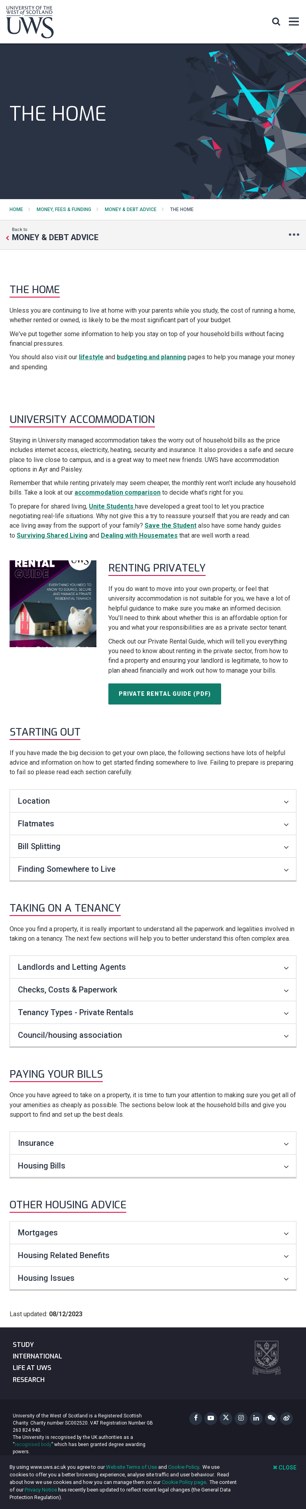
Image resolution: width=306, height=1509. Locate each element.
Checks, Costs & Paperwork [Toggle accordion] (153, 989)
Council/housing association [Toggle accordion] (153, 1035)
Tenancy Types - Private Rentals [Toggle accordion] (153, 1012)
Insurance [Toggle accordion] (153, 1143)
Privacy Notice (41, 1490)
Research (29, 1380)
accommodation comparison (118, 492)
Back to (55, 234)
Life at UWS (32, 1368)
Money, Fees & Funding (64, 209)
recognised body (33, 1444)
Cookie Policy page (184, 1482)
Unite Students (111, 506)
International (37, 1356)
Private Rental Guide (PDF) (165, 694)
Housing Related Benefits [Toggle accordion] (153, 1255)
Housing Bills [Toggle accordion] (153, 1165)
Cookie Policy (183, 1467)
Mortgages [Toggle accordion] (153, 1232)
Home (16, 209)
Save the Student (170, 525)
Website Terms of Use (131, 1467)
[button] (276, 21)
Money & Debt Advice (131, 209)
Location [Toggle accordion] (153, 801)
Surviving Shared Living (52, 535)
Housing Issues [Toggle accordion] (153, 1278)
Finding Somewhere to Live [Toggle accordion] (153, 869)
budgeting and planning (151, 357)
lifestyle (91, 357)
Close (284, 1467)
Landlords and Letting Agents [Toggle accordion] (153, 967)
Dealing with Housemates (139, 535)
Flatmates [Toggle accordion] (153, 823)
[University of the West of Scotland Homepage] (30, 23)
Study (23, 1345)
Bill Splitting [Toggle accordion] (153, 846)
